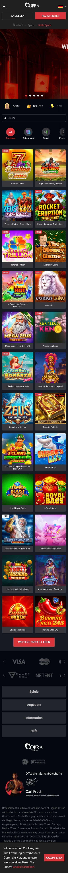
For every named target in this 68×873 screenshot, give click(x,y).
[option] (28, 134)
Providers (10, 134)
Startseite (18, 25)
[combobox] (62, 5)
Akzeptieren (54, 857)
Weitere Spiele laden (34, 642)
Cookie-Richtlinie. (24, 867)
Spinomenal (28, 134)
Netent (46, 134)
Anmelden (17, 15)
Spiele (31, 25)
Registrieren (50, 15)
